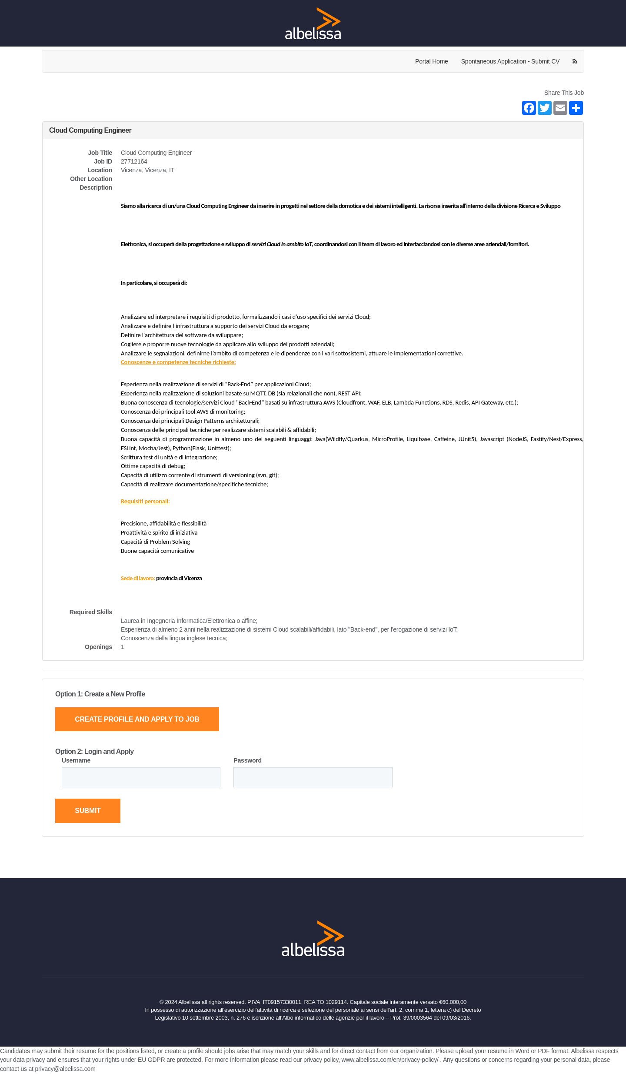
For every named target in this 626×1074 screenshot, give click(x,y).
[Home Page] (313, 23)
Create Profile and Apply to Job (138, 719)
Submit (88, 811)
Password (247, 760)
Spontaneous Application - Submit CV (510, 61)
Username (76, 760)
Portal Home (431, 61)
